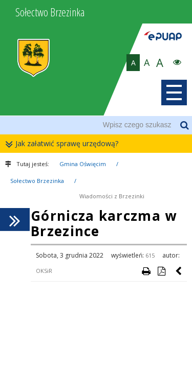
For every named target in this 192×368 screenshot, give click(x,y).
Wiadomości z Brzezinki (111, 196)
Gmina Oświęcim (82, 164)
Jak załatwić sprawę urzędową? (64, 143)
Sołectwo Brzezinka (37, 181)
